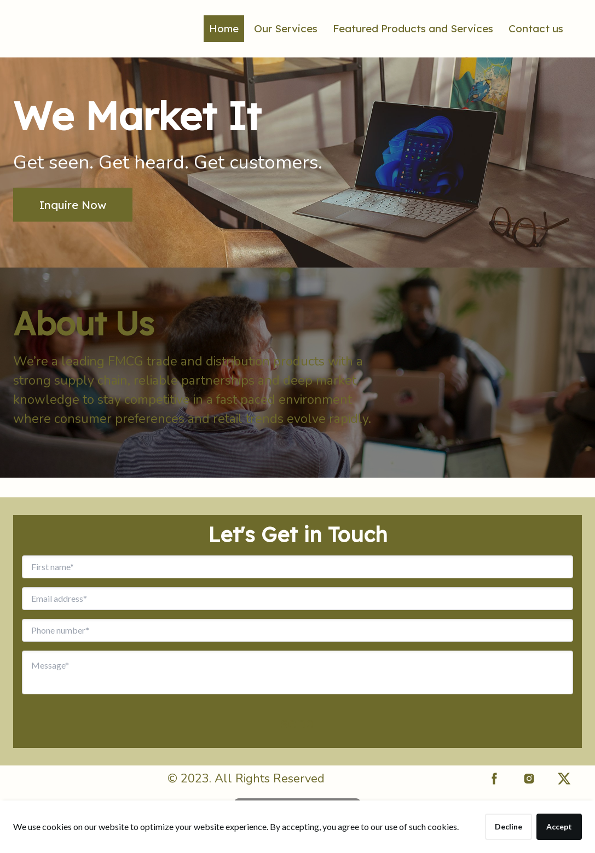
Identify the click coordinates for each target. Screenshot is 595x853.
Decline (508, 826)
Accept (559, 826)
